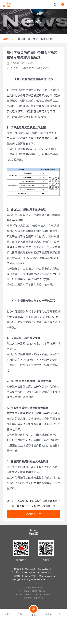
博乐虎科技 (38, 598)
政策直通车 (47, 38)
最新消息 (8, 38)
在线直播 (20, 38)
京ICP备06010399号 (33, 587)
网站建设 (28, 598)
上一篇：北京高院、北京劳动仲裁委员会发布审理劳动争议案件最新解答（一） (33, 500)
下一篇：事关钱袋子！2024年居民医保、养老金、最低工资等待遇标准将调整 (33, 505)
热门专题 (33, 38)
